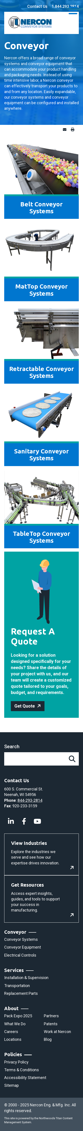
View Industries (29, 843)
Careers (11, 1031)
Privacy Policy (16, 1062)
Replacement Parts (21, 993)
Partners (51, 1015)
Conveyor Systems (21, 939)
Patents (51, 1023)
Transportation (17, 985)
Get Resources (27, 885)
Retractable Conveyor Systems (41, 372)
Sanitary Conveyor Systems (41, 454)
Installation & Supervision (26, 977)
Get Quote (24, 706)
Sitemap (11, 1085)
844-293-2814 (29, 800)
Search (11, 746)
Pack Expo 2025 (18, 1015)
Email (66, 129)
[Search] (72, 759)
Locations (12, 1039)
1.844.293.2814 (65, 6)
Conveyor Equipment (22, 947)
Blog (48, 1039)
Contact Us (37, 6)
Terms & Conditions (21, 1069)
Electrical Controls (20, 955)
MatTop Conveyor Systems (41, 290)
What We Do (14, 1023)
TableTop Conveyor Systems (41, 537)
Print (74, 129)
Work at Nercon (57, 1031)
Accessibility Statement (25, 1077)
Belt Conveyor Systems (41, 207)
